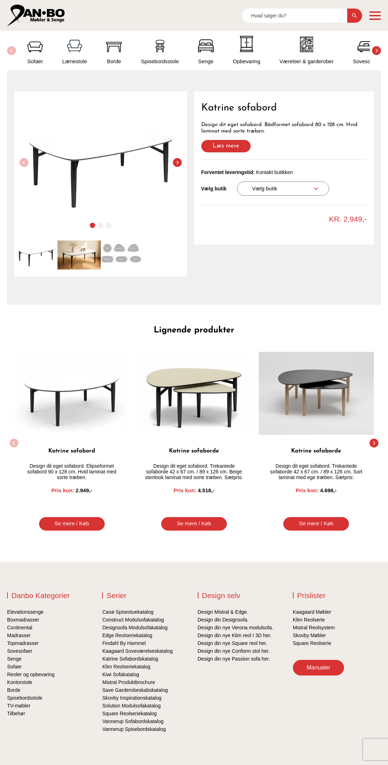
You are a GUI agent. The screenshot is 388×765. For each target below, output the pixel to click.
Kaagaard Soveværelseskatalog (137, 651)
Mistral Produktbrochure (128, 682)
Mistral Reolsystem (314, 627)
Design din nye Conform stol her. (234, 651)
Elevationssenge (25, 612)
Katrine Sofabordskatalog (130, 659)
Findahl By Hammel (124, 643)
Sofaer (14, 666)
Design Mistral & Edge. (223, 612)
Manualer (318, 667)
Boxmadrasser (23, 620)
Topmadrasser (23, 643)
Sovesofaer (19, 651)
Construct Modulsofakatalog (133, 620)
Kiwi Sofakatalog (120, 674)
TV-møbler (18, 706)
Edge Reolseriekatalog (127, 635)
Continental (19, 627)
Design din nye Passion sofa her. (234, 659)
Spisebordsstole (25, 698)
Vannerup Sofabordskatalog (133, 721)
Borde (13, 690)
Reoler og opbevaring (31, 674)
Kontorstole (19, 682)
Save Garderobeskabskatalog (135, 690)
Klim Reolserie (309, 620)
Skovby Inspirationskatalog (132, 698)
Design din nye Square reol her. (232, 643)
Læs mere (226, 146)
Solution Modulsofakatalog (131, 706)
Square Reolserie (312, 643)
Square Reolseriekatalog (129, 713)
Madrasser (19, 635)
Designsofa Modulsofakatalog (135, 627)
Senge (14, 659)
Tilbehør (16, 713)
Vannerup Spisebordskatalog (134, 729)
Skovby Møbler (309, 635)
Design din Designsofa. (223, 620)
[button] (376, 50)
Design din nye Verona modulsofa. (235, 627)
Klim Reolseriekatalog (126, 666)
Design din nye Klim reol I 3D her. (235, 635)
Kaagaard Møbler (312, 612)
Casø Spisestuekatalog (127, 612)
